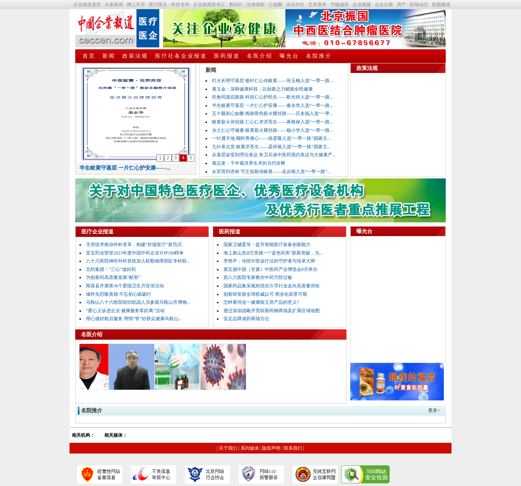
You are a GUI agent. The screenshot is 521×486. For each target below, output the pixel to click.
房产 (401, 4)
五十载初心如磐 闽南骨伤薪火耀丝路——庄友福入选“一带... (272, 113)
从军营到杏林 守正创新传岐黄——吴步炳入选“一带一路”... (271, 171)
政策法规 (135, 56)
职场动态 (419, 4)
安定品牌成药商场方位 (246, 318)
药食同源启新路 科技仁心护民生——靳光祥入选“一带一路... (272, 97)
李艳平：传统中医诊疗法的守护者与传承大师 (269, 261)
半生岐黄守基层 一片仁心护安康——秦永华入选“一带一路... (272, 105)
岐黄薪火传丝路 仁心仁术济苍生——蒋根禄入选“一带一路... (272, 122)
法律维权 (255, 4)
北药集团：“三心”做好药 (111, 269)
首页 (89, 56)
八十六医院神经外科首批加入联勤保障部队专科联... (138, 261)
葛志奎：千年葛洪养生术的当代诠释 (248, 163)
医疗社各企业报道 (181, 56)
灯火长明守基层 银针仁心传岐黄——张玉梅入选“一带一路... (272, 80)
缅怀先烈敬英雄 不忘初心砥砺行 (118, 294)
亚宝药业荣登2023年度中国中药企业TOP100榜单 (135, 253)
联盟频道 (441, 4)
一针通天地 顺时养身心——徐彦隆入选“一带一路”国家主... (271, 138)
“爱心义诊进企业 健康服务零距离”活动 (125, 310)
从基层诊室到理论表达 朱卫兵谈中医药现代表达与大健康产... (274, 154)
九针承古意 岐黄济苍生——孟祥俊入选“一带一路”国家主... (271, 146)
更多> (434, 410)
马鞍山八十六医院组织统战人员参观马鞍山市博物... (138, 302)
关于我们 (228, 448)
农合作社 (295, 4)
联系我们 (293, 448)
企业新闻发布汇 (209, 4)
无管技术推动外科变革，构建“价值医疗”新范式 (134, 244)
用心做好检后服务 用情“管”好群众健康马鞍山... (134, 318)
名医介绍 (260, 56)
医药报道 (227, 56)
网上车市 (136, 4)
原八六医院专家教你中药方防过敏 (257, 277)
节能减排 (339, 4)
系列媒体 (250, 448)
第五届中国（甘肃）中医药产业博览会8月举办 (270, 269)
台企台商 (384, 4)
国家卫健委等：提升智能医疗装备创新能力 (267, 244)
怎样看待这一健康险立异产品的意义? (261, 302)
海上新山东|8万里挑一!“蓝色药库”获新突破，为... (273, 253)
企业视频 (362, 4)
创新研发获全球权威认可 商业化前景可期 (265, 294)
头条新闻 (114, 4)
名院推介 (319, 56)
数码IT (236, 4)
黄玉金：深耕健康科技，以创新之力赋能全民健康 (262, 89)
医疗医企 (158, 4)
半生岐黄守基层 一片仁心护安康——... (124, 168)
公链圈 (275, 4)
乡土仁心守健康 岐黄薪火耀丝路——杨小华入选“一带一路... (272, 130)
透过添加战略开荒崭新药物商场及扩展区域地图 (271, 310)
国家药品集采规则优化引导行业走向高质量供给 (271, 285)
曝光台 (289, 56)
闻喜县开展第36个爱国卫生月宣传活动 (125, 285)
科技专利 (180, 4)
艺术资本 (317, 4)
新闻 (108, 56)
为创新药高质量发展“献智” (113, 277)
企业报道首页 (87, 4)
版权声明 (271, 448)
